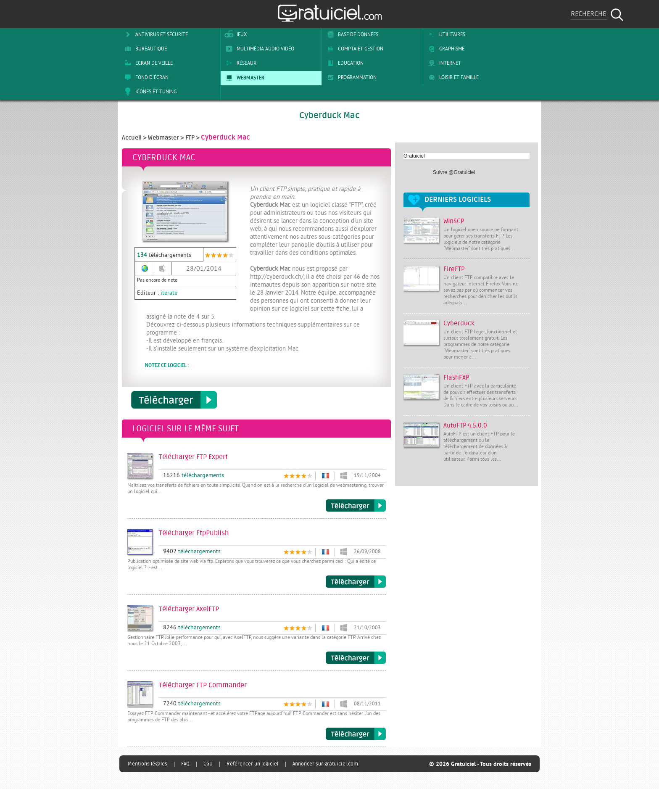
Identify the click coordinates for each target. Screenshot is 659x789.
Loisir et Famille (452, 77)
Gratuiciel (414, 156)
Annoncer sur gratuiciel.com (325, 764)
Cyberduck (458, 323)
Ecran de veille (147, 63)
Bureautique (144, 48)
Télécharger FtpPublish (356, 581)
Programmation (350, 77)
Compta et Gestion (353, 48)
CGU (208, 764)
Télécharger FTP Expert (356, 505)
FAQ (185, 764)
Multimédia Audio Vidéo (258, 48)
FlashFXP (456, 377)
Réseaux (239, 63)
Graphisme (444, 48)
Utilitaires (445, 34)
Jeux (235, 34)
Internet (443, 63)
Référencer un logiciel (252, 764)
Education (344, 63)
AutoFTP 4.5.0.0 (465, 425)
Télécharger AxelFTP (356, 658)
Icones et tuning (149, 91)
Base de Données (351, 34)
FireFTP (454, 269)
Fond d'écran (145, 77)
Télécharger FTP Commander (356, 734)
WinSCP (453, 221)
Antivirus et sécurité (154, 34)
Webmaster (243, 77)
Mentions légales (147, 764)
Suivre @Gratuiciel (454, 172)
